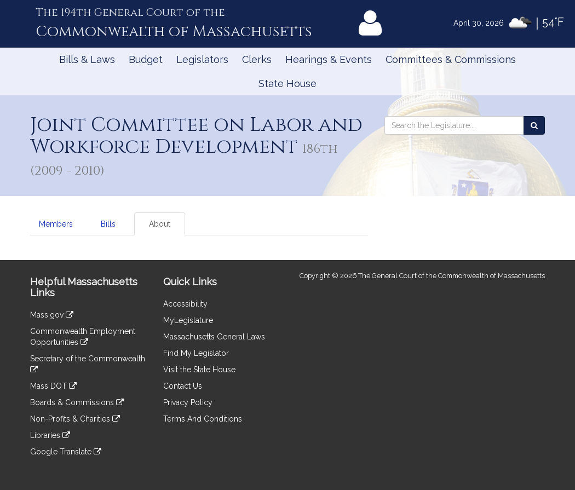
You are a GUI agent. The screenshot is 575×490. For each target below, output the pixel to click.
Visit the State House (199, 369)
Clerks (257, 59)
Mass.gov (51, 314)
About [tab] (159, 224)
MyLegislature (188, 320)
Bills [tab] (108, 224)
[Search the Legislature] (534, 125)
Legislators (202, 59)
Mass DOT (53, 386)
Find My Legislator (196, 353)
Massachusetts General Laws (214, 336)
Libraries (50, 435)
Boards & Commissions (77, 402)
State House (287, 83)
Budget (146, 59)
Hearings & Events (328, 59)
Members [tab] (56, 224)
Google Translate (65, 451)
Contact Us (182, 386)
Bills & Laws (87, 59)
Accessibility (185, 303)
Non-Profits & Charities (75, 418)
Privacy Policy (187, 402)
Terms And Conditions (202, 418)
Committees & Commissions (451, 59)
